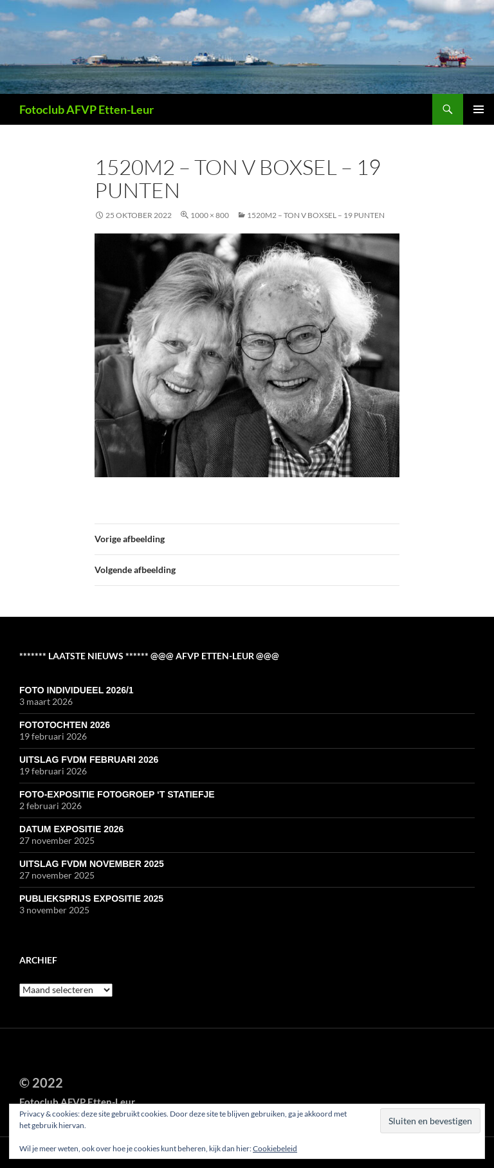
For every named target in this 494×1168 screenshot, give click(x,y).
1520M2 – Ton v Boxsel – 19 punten (316, 215)
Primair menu (478, 109)
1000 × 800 (209, 215)
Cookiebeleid (275, 1148)
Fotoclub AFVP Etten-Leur (86, 109)
